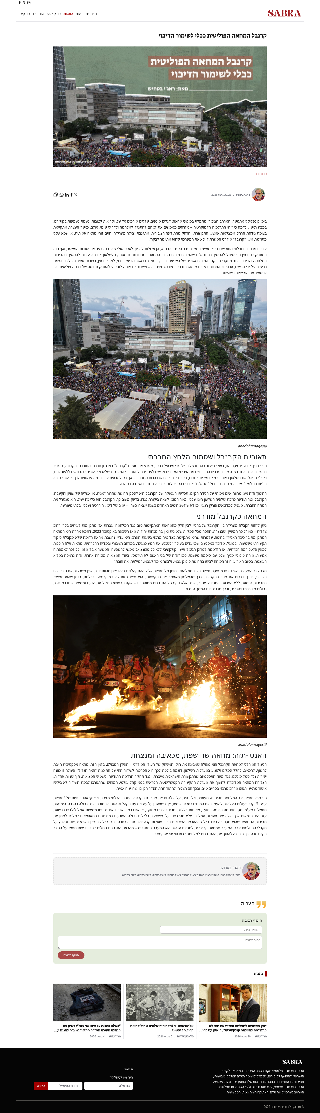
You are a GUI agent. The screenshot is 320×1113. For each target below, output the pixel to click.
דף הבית (91, 13)
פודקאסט (54, 13)
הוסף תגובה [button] (71, 955)
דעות (79, 13)
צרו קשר (24, 13)
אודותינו (38, 13)
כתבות (68, 13)
